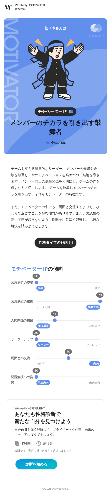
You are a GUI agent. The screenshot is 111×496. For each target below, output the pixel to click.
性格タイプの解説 (56, 242)
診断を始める (36, 464)
